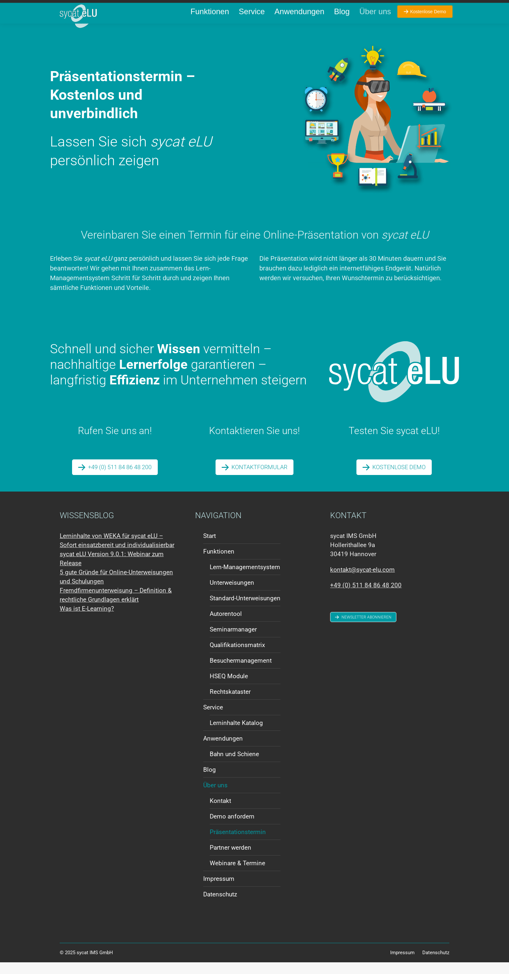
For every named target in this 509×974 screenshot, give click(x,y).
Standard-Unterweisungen (245, 610)
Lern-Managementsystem (245, 578)
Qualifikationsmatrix (237, 656)
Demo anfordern (232, 828)
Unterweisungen (232, 594)
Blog (209, 781)
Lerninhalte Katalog (236, 734)
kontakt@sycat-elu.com (152, 6)
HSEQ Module (229, 688)
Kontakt (220, 812)
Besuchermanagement (241, 672)
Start (209, 547)
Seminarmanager (233, 641)
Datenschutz (220, 906)
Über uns (215, 797)
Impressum (218, 890)
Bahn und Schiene (234, 765)
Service (213, 719)
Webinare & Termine (237, 875)
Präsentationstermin (238, 843)
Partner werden (230, 859)
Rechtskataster (230, 703)
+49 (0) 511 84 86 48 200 (91, 6)
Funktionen (218, 563)
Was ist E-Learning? (87, 620)
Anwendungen (223, 750)
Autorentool (226, 625)
